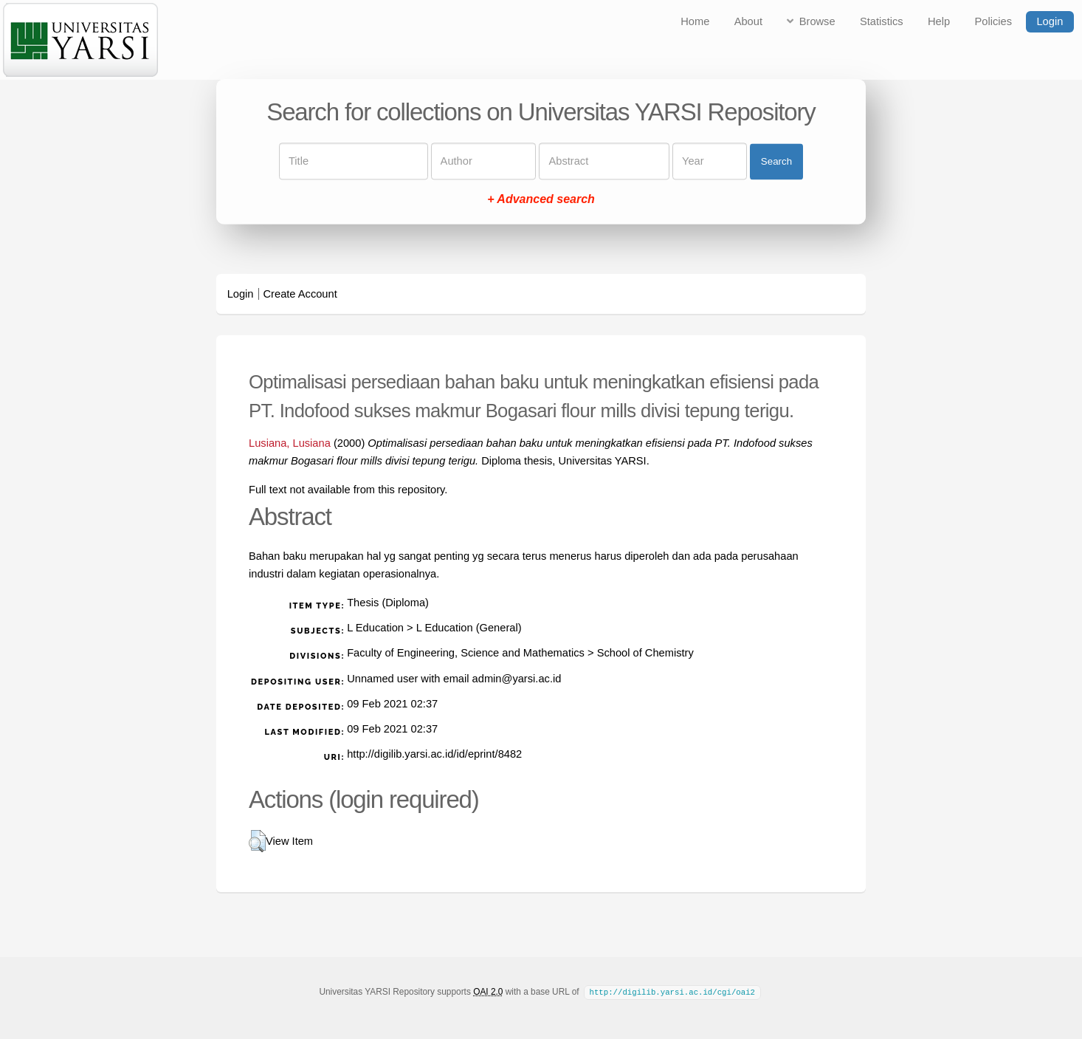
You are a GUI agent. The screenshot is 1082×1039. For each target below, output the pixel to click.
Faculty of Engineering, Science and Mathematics (466, 653)
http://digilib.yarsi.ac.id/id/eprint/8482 (434, 754)
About (748, 21)
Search (776, 161)
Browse (817, 21)
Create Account (300, 294)
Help (939, 21)
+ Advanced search (541, 199)
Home (694, 21)
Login (1049, 21)
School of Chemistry (645, 653)
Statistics (881, 21)
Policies (994, 21)
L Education (375, 628)
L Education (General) (469, 628)
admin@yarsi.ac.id (517, 679)
